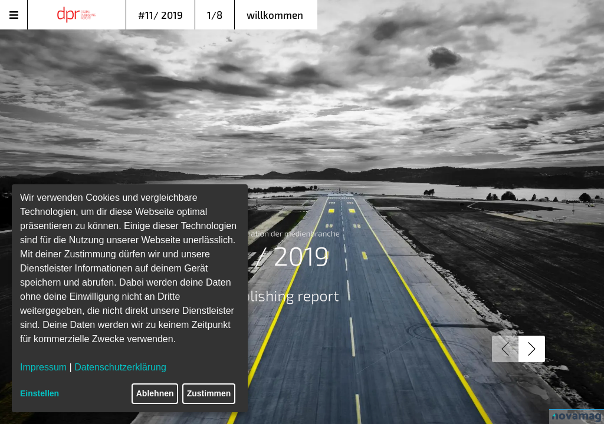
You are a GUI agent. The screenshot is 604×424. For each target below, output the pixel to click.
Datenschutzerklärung (120, 367)
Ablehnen (155, 393)
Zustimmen (209, 393)
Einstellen (39, 393)
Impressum (43, 367)
